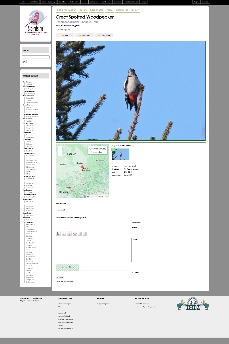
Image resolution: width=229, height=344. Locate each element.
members (117, 2)
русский (205, 2)
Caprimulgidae (31, 197)
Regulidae (29, 254)
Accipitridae (30, 128)
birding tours (33, 2)
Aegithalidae (30, 266)
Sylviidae (29, 252)
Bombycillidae (31, 243)
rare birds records (131, 2)
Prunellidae (30, 250)
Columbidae (30, 183)
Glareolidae (30, 167)
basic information (66, 9)
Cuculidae (29, 188)
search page (106, 2)
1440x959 (127, 9)
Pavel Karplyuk (63, 30)
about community (48, 2)
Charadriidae (30, 158)
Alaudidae (29, 227)
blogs (144, 2)
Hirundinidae (30, 224)
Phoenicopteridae (32, 116)
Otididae (29, 146)
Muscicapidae (30, 257)
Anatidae (29, 121)
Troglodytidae (31, 247)
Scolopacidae (30, 165)
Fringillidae (30, 280)
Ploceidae (29, 277)
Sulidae (28, 100)
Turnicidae (29, 151)
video (84, 2)
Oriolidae (29, 236)
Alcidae (28, 174)
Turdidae (29, 259)
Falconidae (29, 130)
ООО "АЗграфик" (32, 305)
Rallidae (29, 144)
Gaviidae (29, 84)
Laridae (28, 171)
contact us (93, 2)
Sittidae (28, 273)
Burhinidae (30, 155)
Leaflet (91, 197)
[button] (82, 168)
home (23, 2)
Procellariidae (30, 93)
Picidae (28, 220)
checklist (62, 2)
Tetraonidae (30, 135)
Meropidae (29, 211)
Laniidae (29, 234)
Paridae (28, 270)
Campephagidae (31, 231)
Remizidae (29, 268)
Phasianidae (30, 137)
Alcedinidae (30, 208)
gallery (83, 9)
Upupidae (29, 215)
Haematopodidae (32, 162)
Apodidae (29, 201)
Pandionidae (30, 125)
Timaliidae (29, 261)
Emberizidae (30, 282)
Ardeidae (29, 107)
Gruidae (28, 142)
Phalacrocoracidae (32, 102)
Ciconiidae (29, 112)
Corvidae (29, 240)
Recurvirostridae (31, 160)
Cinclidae (29, 245)
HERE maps (103, 197)
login (196, 2)
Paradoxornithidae (32, 263)
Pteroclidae (30, 178)
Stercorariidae (31, 169)
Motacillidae (30, 229)
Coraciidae (29, 206)
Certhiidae (29, 275)
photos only (73, 2)
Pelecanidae (30, 98)
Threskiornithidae (32, 109)
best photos (96, 9)
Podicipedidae (31, 89)
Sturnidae (29, 238)
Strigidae (29, 192)
